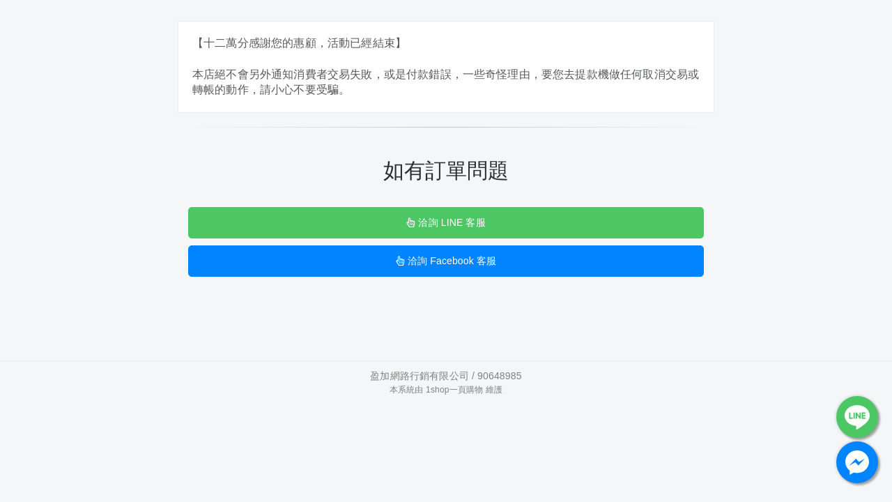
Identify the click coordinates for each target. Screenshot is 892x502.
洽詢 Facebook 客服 (446, 260)
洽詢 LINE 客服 (445, 222)
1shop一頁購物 (454, 390)
